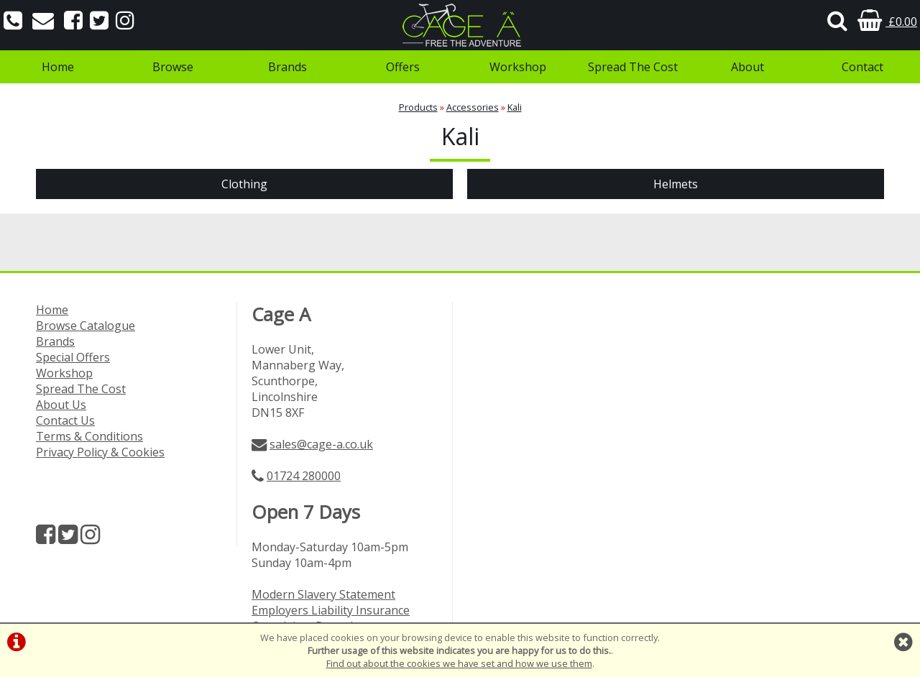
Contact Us (65, 420)
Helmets (675, 184)
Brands (287, 67)
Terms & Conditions (89, 436)
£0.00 (887, 21)
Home (58, 67)
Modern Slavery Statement (323, 594)
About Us (61, 405)
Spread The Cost (633, 67)
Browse (172, 67)
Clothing (244, 184)
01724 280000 (304, 476)
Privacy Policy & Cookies (100, 452)
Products (418, 107)
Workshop (517, 67)
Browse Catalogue (85, 325)
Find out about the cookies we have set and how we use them (459, 663)
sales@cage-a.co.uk (321, 444)
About (747, 67)
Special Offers (73, 357)
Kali (514, 107)
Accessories (472, 107)
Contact (862, 67)
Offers (403, 67)
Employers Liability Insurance (331, 610)
